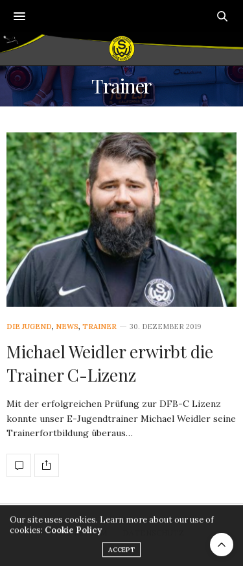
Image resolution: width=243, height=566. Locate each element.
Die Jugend (29, 326)
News (67, 326)
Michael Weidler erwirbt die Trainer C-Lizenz (109, 363)
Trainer (99, 326)
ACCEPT (121, 555)
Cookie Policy (73, 535)
